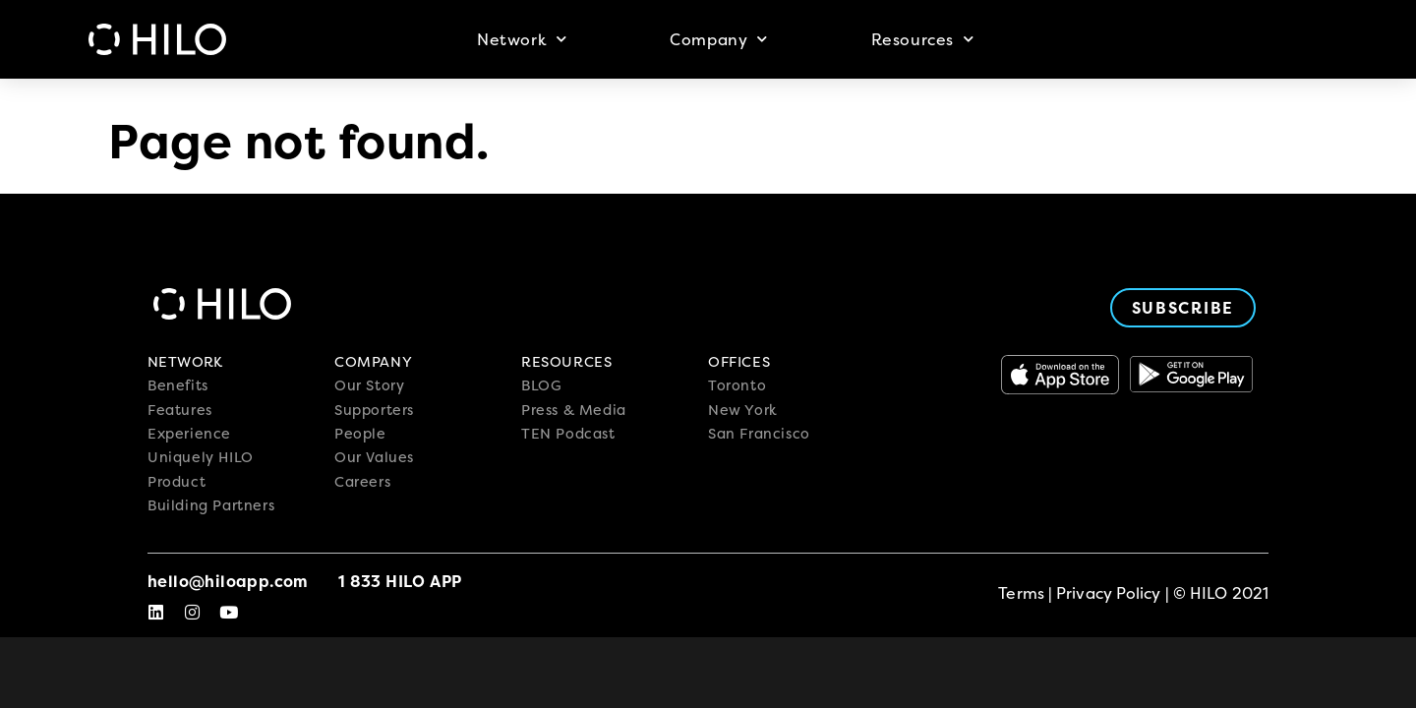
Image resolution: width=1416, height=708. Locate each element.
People (360, 433)
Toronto (737, 385)
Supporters (374, 410)
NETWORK (185, 362)
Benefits (178, 385)
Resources (922, 39)
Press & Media (573, 410)
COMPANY (373, 362)
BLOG (541, 385)
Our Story (369, 385)
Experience (189, 433)
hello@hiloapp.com (228, 581)
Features (180, 410)
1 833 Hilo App (400, 581)
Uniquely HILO (201, 457)
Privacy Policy (1108, 593)
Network (522, 39)
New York (743, 410)
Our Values (374, 457)
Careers (362, 482)
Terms (1021, 593)
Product (177, 482)
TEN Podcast (568, 433)
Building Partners (211, 505)
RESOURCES (566, 362)
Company (719, 39)
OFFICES (739, 362)
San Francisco (759, 433)
